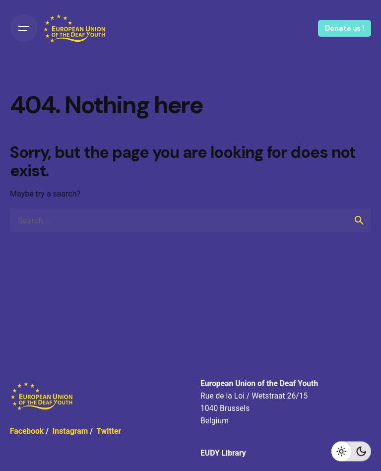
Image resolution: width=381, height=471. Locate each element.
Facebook (27, 431)
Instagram (70, 431)
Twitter (108, 431)
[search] (359, 220)
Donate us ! (344, 28)
